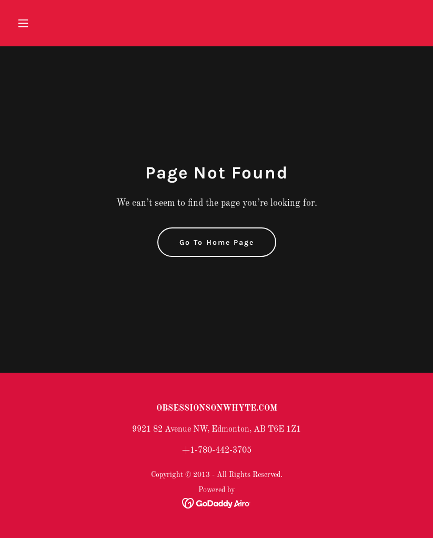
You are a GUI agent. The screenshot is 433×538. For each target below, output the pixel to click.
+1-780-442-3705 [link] (216, 450)
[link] (216, 503)
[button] (43, 23)
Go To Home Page (216, 242)
